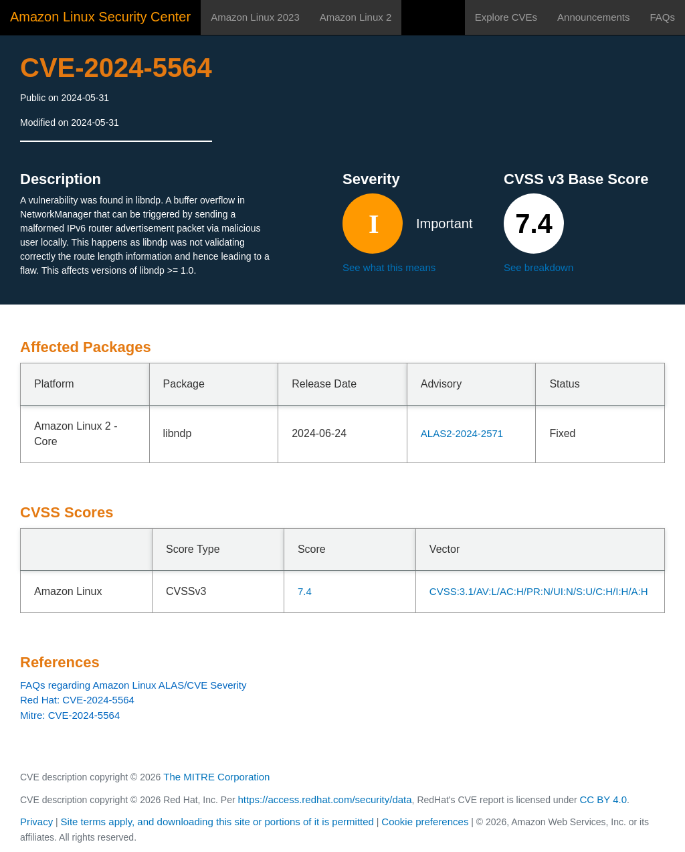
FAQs (662, 17)
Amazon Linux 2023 (255, 17)
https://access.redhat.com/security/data (324, 799)
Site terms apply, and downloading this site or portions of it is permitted (217, 821)
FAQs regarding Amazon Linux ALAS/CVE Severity (133, 685)
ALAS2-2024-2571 (462, 433)
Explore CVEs (506, 17)
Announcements (593, 17)
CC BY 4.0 (603, 799)
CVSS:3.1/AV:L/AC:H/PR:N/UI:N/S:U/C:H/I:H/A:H (538, 591)
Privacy (36, 821)
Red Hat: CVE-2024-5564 (77, 699)
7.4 (305, 591)
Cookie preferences (424, 821)
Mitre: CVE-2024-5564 (70, 715)
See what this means (388, 267)
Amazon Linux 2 (356, 17)
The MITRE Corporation (216, 776)
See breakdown (538, 267)
